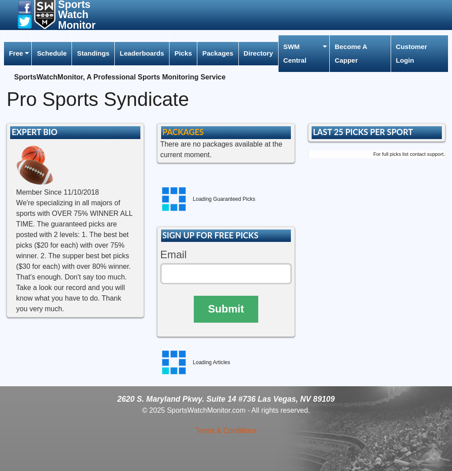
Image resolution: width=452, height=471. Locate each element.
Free (16, 53)
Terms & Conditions (226, 430)
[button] (25, 7)
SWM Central (294, 53)
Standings (93, 53)
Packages (217, 53)
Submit (226, 309)
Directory (258, 53)
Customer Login (411, 53)
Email (173, 254)
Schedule (52, 53)
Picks (183, 53)
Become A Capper (351, 53)
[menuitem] (17, 53)
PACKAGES (183, 132)
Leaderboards (142, 53)
